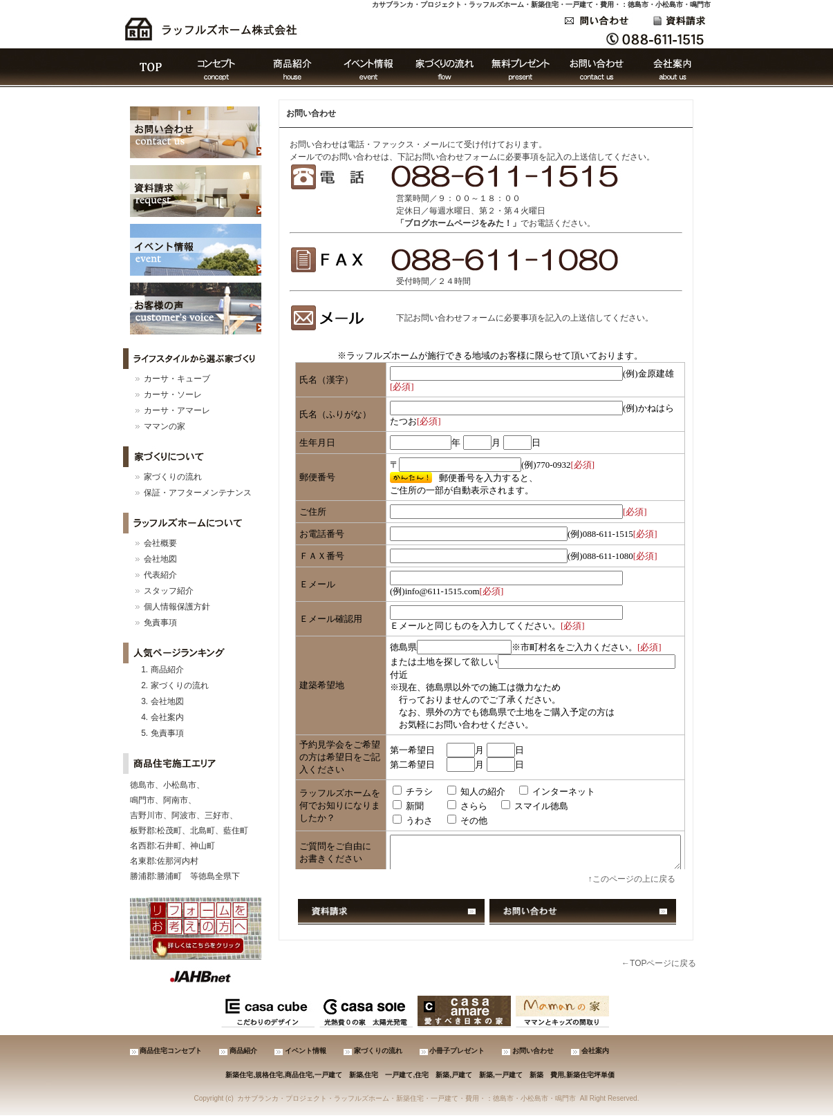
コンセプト (216, 67)
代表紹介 (160, 575)
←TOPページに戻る (658, 963)
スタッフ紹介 (169, 591)
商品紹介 (292, 67)
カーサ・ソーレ (173, 394)
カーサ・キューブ (177, 378)
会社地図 (160, 559)
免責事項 (160, 622)
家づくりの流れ (444, 67)
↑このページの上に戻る (631, 879)
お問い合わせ (597, 67)
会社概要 (160, 543)
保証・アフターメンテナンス (198, 493)
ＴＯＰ (150, 67)
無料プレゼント (521, 67)
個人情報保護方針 (177, 607)
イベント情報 (368, 67)
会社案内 (673, 67)
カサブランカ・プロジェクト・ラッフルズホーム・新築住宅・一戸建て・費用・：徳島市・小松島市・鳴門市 (541, 4)
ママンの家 (164, 426)
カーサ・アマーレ (177, 410)
